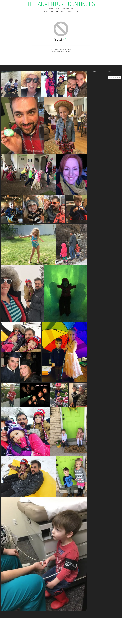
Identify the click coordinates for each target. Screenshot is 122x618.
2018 (57, 12)
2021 (77, 12)
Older (46, 12)
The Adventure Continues (61, 4)
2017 (52, 12)
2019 (62, 12)
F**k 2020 (70, 12)
